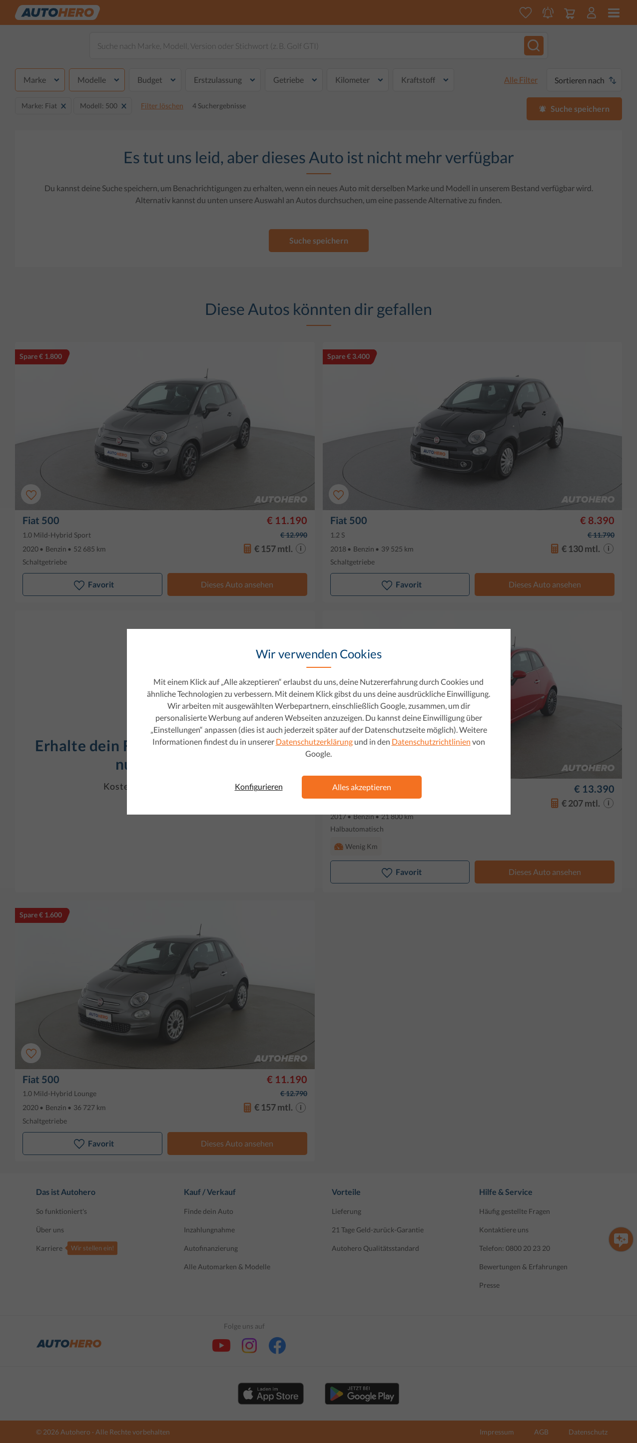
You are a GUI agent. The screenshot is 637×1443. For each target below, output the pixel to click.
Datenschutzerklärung (314, 741)
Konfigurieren (259, 786)
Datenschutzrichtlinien (431, 741)
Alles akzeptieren (361, 787)
